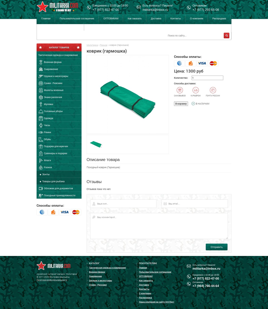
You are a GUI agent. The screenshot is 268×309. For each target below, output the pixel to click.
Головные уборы (50, 111)
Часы (44, 125)
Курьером (196, 92)
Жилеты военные (50, 90)
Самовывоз (180, 92)
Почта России (213, 92)
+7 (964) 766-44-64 (206, 286)
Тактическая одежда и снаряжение (58, 55)
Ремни (44, 132)
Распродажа (219, 18)
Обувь (44, 139)
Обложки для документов (55, 188)
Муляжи (45, 104)
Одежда (45, 118)
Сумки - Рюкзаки (50, 83)
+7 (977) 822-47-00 (106, 9)
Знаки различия (50, 97)
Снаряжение (48, 69)
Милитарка (92, 45)
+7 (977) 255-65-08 (206, 9)
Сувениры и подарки (52, 153)
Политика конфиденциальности (52, 279)
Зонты (46, 174)
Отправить (217, 247)
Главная (45, 18)
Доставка (156, 18)
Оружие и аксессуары (53, 76)
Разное (45, 167)
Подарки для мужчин (53, 146)
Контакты (175, 18)
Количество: (181, 77)
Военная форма (50, 62)
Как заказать (135, 18)
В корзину (181, 103)
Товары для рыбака (53, 181)
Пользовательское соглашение (77, 18)
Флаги (44, 160)
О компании (196, 18)
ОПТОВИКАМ (110, 18)
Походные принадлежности (56, 195)
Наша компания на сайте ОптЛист (60, 27)
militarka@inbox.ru (155, 9)
